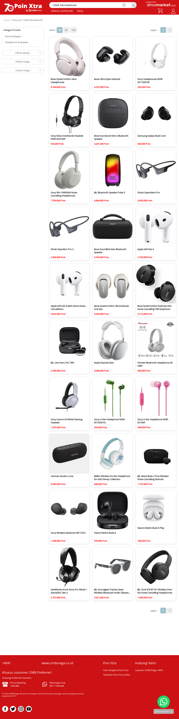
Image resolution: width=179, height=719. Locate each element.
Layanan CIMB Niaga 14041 (149, 670)
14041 (6, 663)
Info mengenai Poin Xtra (115, 670)
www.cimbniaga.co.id (57, 663)
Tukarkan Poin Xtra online (116, 674)
